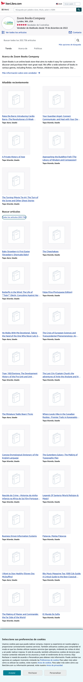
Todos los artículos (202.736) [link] (14, 217)
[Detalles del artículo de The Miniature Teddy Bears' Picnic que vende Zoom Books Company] (21, 400)
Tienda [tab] (8, 49)
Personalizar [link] (55, 673)
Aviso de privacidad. (55, 665)
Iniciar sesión (68, 4)
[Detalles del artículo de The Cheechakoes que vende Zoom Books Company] (62, 237)
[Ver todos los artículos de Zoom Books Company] (14, 32)
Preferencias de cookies (49, 660)
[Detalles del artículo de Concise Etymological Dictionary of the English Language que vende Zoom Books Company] (21, 442)
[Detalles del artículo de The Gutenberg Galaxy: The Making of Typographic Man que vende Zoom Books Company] (62, 442)
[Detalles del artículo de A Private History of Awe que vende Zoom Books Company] (21, 142)
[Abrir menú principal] (6, 10)
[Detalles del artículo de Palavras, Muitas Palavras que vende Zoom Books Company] (62, 522)
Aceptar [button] (12, 673)
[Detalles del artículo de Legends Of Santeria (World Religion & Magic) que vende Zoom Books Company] (62, 482)
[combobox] (45, 10)
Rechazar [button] (32, 673)
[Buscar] (79, 10)
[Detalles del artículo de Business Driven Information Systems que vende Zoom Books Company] (21, 522)
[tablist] (23, 48)
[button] (78, 40)
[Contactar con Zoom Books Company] (75, 32)
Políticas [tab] (38, 49)
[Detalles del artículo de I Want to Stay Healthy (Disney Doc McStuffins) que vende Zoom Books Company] (21, 560)
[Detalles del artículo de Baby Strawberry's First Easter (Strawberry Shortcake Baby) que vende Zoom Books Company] (21, 238)
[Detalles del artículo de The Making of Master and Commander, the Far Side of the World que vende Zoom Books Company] (21, 601)
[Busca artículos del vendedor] (36, 40)
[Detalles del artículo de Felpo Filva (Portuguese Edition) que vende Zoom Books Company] (62, 278)
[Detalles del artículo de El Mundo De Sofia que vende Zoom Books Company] (62, 600)
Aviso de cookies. (45, 662)
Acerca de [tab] (22, 49)
